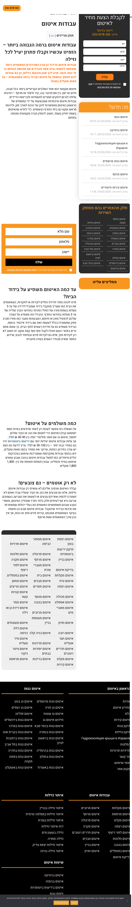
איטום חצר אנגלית (66, 641)
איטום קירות (65, 664)
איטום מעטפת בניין (41, 620)
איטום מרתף (42, 559)
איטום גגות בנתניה (51, 732)
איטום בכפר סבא (91, 263)
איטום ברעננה (93, 233)
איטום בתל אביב (92, 249)
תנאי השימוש (30, 269)
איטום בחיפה (93, 223)
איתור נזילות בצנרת (50, 820)
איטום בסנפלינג (17, 575)
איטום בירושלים (117, 263)
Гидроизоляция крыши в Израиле (106, 738)
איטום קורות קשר (19, 594)
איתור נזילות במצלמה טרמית (44, 814)
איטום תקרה (19, 559)
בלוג (128, 713)
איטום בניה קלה (40, 633)
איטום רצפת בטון (65, 541)
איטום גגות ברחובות (19, 738)
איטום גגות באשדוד (50, 767)
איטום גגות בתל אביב (18, 744)
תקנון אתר (124, 769)
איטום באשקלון (117, 228)
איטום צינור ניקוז (20, 651)
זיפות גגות (56, 893)
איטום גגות (121, 117)
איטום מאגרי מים (64, 610)
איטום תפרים (42, 586)
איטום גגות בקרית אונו (17, 732)
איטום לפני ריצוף (20, 567)
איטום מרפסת (18, 659)
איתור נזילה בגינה (51, 851)
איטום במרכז (93, 238)
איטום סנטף (43, 596)
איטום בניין (66, 559)
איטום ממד (20, 602)
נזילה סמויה (55, 838)
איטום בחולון (118, 258)
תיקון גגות (124, 726)
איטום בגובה (42, 602)
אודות (127, 701)
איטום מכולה (64, 596)
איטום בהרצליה (92, 244)
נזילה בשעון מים (52, 832)
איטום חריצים (19, 586)
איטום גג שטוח (53, 713)
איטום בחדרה (118, 249)
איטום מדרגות (41, 643)
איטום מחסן (20, 581)
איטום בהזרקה (119, 130)
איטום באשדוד (118, 238)
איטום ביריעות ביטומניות (46, 887)
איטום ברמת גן (93, 228)
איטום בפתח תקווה (119, 221)
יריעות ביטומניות (19, 441)
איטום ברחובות (118, 268)
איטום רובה (65, 633)
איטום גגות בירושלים (18, 720)
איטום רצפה (65, 586)
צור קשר (125, 756)
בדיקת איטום (64, 570)
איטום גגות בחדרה (20, 750)
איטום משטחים (17, 622)
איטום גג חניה (54, 707)
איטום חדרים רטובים (64, 651)
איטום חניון (65, 622)
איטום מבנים (42, 581)
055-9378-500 (11, 8)
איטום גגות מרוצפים (115, 161)
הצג (52, 36)
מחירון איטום (122, 707)
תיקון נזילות (123, 732)
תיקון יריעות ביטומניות (65, 551)
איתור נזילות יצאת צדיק (47, 845)
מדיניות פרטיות (120, 750)
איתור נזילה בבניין (51, 808)
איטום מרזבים (41, 612)
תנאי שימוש (122, 763)
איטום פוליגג (23, 713)
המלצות (125, 744)
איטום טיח (66, 581)
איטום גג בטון (23, 701)
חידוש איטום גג (53, 720)
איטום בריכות (42, 659)
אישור (74, 903)
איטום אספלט (64, 602)
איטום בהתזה (54, 881)
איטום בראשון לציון (93, 256)
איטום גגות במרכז (20, 726)
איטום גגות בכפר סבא (48, 726)
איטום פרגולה (41, 554)
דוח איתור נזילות (52, 826)
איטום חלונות (19, 554)
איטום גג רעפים (22, 707)
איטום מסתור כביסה (42, 541)
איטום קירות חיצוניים (114, 187)
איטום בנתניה (118, 233)
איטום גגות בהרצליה (50, 750)
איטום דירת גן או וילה (17, 610)
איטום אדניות (19, 544)
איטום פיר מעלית (21, 641)
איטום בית (44, 575)
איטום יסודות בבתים (42, 651)
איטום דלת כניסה (21, 630)
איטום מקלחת (64, 575)
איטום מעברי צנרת (42, 567)
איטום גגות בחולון (51, 756)
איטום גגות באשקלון (18, 767)
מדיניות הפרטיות (14, 269)
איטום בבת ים (118, 244)
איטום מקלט (65, 659)
